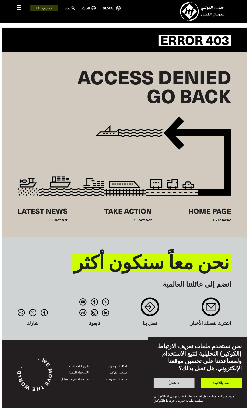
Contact (150, 309)
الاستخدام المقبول (78, 372)
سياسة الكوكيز (118, 372)
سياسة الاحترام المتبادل (75, 379)
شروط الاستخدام (79, 366)
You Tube (83, 302)
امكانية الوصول (118, 366)
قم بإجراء (46, 8)
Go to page (224, 220)
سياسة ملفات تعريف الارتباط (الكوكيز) (178, 400)
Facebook (94, 302)
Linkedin (105, 312)
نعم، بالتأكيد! (221, 382)
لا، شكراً (174, 382)
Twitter (105, 302)
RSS (83, 312)
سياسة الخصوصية (116, 379)
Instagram (94, 312)
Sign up (211, 309)
